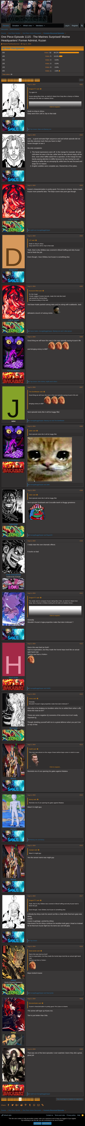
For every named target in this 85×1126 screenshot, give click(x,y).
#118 (81, 946)
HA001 (13, 980)
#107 (81, 387)
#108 (81, 426)
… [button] (11, 80)
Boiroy (13, 778)
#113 (81, 694)
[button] (20, 26)
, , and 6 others (43, 381)
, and (40, 129)
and (40, 230)
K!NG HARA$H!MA (13, 575)
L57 (13, 118)
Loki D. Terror (13, 219)
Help (78, 1115)
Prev (4, 80)
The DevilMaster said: (36, 391)
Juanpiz (13, 829)
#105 (81, 286)
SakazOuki (13, 524)
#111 (81, 593)
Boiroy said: (33, 799)
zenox (13, 627)
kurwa (13, 169)
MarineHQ (13, 728)
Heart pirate (13, 678)
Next (36, 80)
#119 (81, 998)
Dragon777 (13, 270)
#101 (81, 84)
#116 (81, 845)
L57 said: (32, 240)
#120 (81, 1049)
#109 (81, 490)
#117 (81, 896)
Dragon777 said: (34, 89)
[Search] (82, 26)
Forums (6, 26)
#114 (81, 744)
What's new (27, 26)
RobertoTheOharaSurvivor (11, 44)
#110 (81, 541)
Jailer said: (32, 431)
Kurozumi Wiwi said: (35, 291)
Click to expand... (55, 107)
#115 (81, 795)
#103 (81, 185)
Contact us (49, 1115)
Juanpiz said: (33, 850)
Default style (6, 1115)
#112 (81, 643)
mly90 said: (32, 749)
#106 (81, 337)
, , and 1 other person (51, 331)
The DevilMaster (13, 371)
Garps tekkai (13, 1083)
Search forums (14, 29)
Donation (15, 26)
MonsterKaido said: (35, 1003)
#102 (81, 135)
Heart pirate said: (34, 951)
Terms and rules (60, 1115)
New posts (4, 29)
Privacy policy (71, 1115)
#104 (81, 236)
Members (39, 26)
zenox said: (32, 698)
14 (32, 80)
